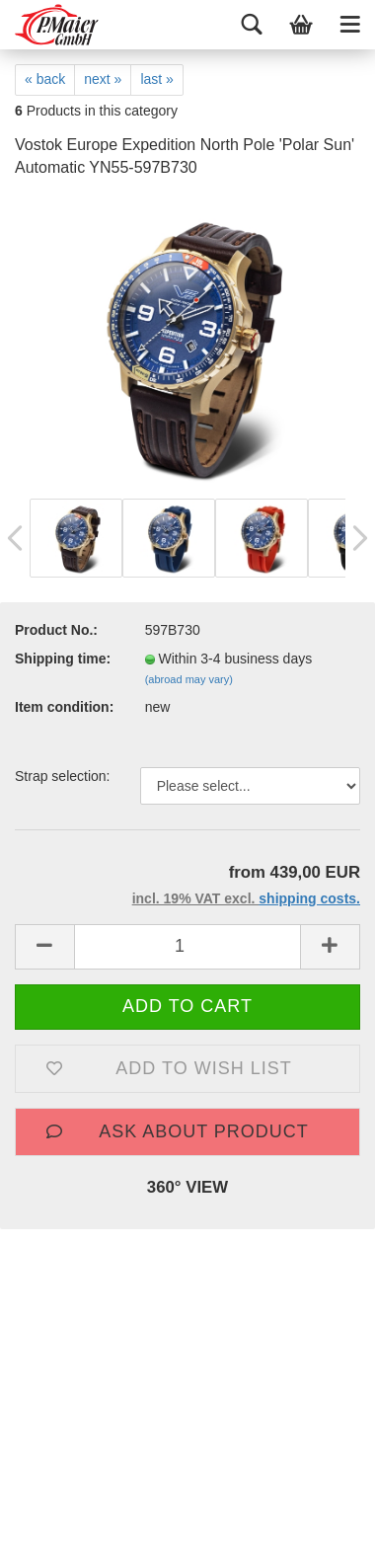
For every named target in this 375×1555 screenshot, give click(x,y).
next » (102, 79)
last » (156, 79)
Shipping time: (63, 658)
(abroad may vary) (189, 679)
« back (45, 79)
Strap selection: (63, 776)
